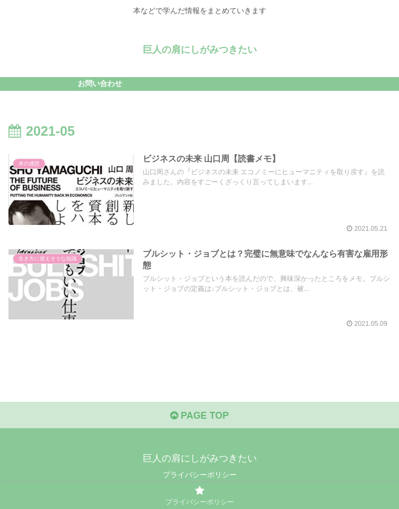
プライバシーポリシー (200, 475)
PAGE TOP (199, 415)
